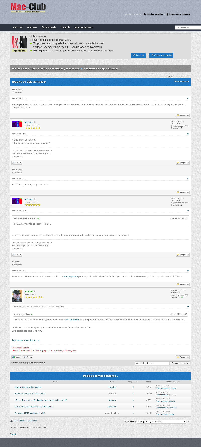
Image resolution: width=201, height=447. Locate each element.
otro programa (71, 276)
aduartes (112, 387)
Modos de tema (181, 81)
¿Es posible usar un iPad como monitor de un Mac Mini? (41, 400)
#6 (188, 306)
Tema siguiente (35, 363)
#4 (188, 211)
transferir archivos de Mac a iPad (30, 393)
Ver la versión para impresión (25, 421)
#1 (188, 98)
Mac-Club (21, 68)
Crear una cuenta (178, 14)
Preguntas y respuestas (65, 68)
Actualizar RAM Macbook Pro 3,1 (30, 413)
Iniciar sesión (153, 14)
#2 (188, 134)
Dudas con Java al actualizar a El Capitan (34, 406)
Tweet (13, 434)
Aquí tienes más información (26, 340)
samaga (112, 400)
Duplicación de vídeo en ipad (28, 387)
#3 (188, 178)
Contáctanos (84, 27)
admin (60, 306)
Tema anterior (20, 363)
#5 (188, 270)
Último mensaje (162, 388)
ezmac (29, 122)
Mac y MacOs (38, 68)
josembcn (112, 406)
